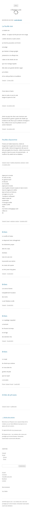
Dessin (5, 457)
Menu (16, 5)
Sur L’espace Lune (16, 430)
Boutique (4, 479)
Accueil (4, 472)
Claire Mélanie (18, 20)
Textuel (4, 80)
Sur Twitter (5, 491)
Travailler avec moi (7, 476)
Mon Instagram (6, 487)
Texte (27, 162)
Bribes (4, 232)
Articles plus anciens (8, 417)
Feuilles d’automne (9, 140)
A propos (4, 474)
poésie (17, 221)
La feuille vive (7, 26)
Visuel (8, 162)
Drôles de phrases (9, 395)
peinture (23, 162)
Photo (3, 384)
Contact (4, 481)
